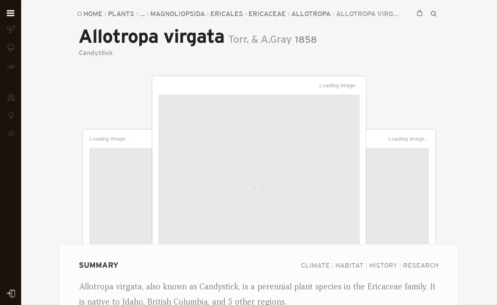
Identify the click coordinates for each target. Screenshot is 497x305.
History (383, 265)
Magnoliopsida (177, 13)
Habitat (349, 265)
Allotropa (311, 13)
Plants (121, 13)
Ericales (226, 13)
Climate (315, 265)
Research (421, 265)
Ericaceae (267, 13)
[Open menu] (10, 13)
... (142, 13)
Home (92, 13)
